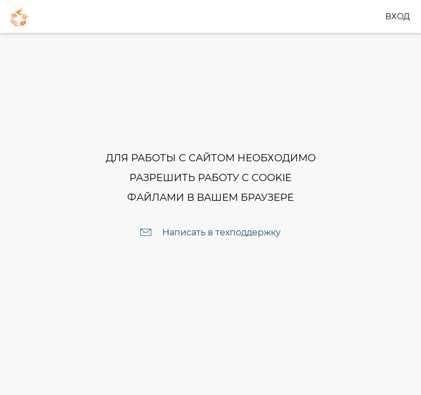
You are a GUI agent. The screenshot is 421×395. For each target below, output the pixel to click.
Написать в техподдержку (221, 232)
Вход (397, 16)
